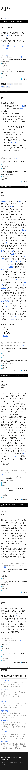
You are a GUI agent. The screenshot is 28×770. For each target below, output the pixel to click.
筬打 (7, 243)
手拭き (7, 46)
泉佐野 (16, 316)
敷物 (11, 267)
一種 (19, 201)
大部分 (21, 438)
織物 (21, 108)
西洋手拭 (3, 86)
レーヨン (11, 311)
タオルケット (16, 261)
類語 (3, 46)
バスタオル (15, 142)
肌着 (2, 269)
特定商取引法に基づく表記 (14, 757)
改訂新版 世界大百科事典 (6, 186)
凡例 (20, 57)
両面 (12, 251)
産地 (12, 319)
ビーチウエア (14, 456)
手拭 (11, 448)
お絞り (6, 49)
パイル (23, 230)
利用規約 (3, 757)
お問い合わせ (6, 759)
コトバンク (14, 2)
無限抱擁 (8, 86)
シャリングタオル (19, 280)
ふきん (5, 306)
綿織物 (5, 35)
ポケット (20, 84)
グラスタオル (6, 301)
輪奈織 (3, 201)
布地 (11, 206)
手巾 (12, 49)
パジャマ (16, 84)
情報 (17, 57)
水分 (23, 106)
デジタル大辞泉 (4, 21)
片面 (2, 251)
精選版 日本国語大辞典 (5, 91)
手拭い (14, 46)
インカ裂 (19, 430)
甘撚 (12, 254)
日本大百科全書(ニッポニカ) (6, 375)
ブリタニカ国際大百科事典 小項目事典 (8, 504)
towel (7, 18)
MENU (2, 3)
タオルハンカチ (10, 84)
